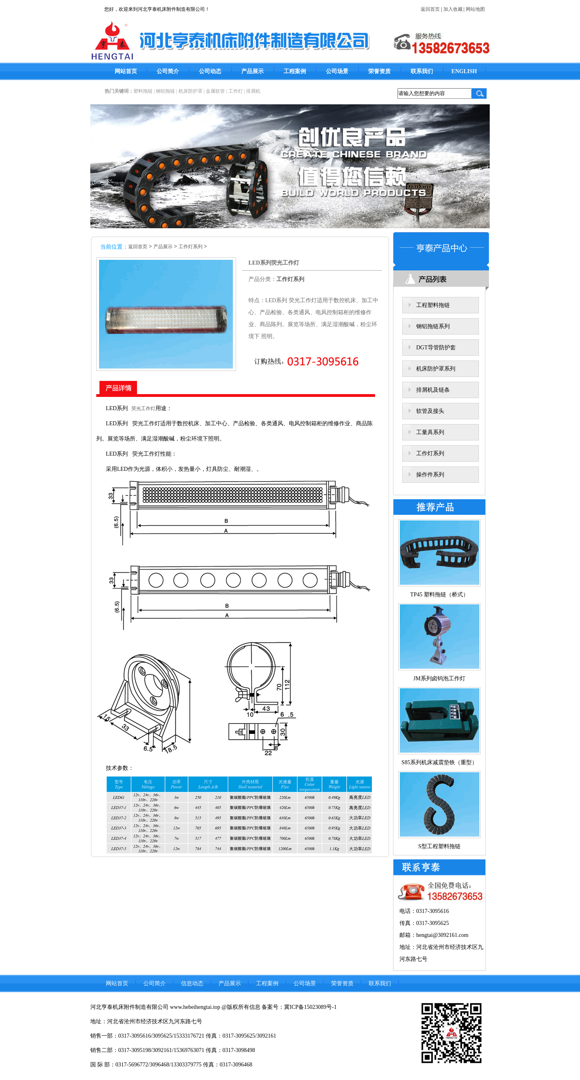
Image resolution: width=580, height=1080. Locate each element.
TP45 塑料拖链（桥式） (439, 595)
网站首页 (126, 71)
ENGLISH (464, 71)
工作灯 (235, 91)
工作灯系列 (191, 246)
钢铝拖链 (165, 91)
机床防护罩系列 (435, 369)
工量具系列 (430, 432)
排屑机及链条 (433, 390)
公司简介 (168, 71)
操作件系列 (430, 475)
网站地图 (475, 9)
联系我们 (422, 71)
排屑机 (253, 91)
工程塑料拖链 (433, 305)
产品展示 (252, 71)
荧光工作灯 (141, 408)
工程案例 (295, 71)
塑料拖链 (143, 91)
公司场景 (337, 71)
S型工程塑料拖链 (439, 846)
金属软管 (215, 91)
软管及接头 (430, 411)
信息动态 (192, 983)
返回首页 (430, 9)
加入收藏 (453, 9)
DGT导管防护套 (436, 348)
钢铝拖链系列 (433, 326)
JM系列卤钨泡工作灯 (439, 678)
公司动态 (210, 71)
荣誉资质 (379, 71)
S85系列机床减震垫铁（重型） (439, 762)
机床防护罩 (191, 91)
